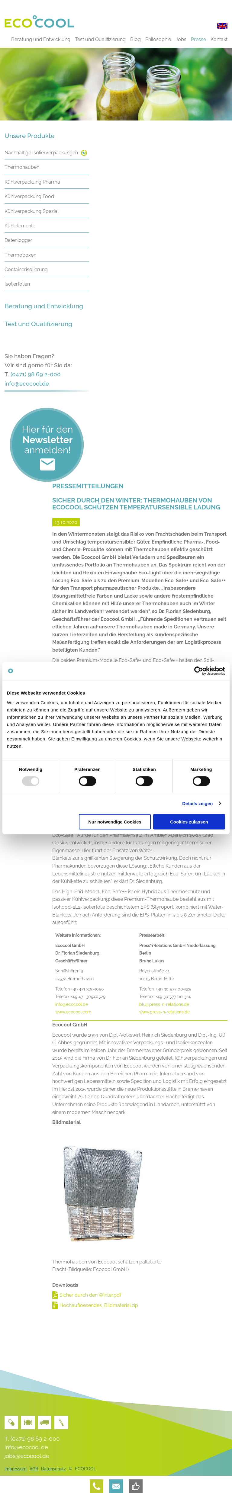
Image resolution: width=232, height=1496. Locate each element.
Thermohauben (22, 167)
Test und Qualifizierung (100, 39)
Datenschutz (53, 1468)
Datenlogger (18, 240)
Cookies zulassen (189, 821)
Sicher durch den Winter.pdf (90, 1295)
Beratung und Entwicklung (40, 39)
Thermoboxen (20, 255)
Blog (135, 39)
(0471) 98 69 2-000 (36, 374)
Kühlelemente (20, 226)
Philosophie (158, 39)
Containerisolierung (26, 269)
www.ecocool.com (73, 1011)
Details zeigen (197, 803)
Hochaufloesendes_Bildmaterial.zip (99, 1305)
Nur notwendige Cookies (114, 821)
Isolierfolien (17, 284)
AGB (34, 1468)
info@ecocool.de (27, 383)
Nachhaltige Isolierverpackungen (41, 153)
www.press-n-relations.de (164, 1011)
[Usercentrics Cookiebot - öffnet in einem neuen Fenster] (198, 671)
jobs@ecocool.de (27, 1456)
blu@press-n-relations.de (164, 1004)
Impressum (16, 1468)
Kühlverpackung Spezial (32, 211)
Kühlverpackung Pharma (32, 182)
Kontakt (219, 39)
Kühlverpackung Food (29, 196)
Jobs (181, 39)
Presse (198, 39)
